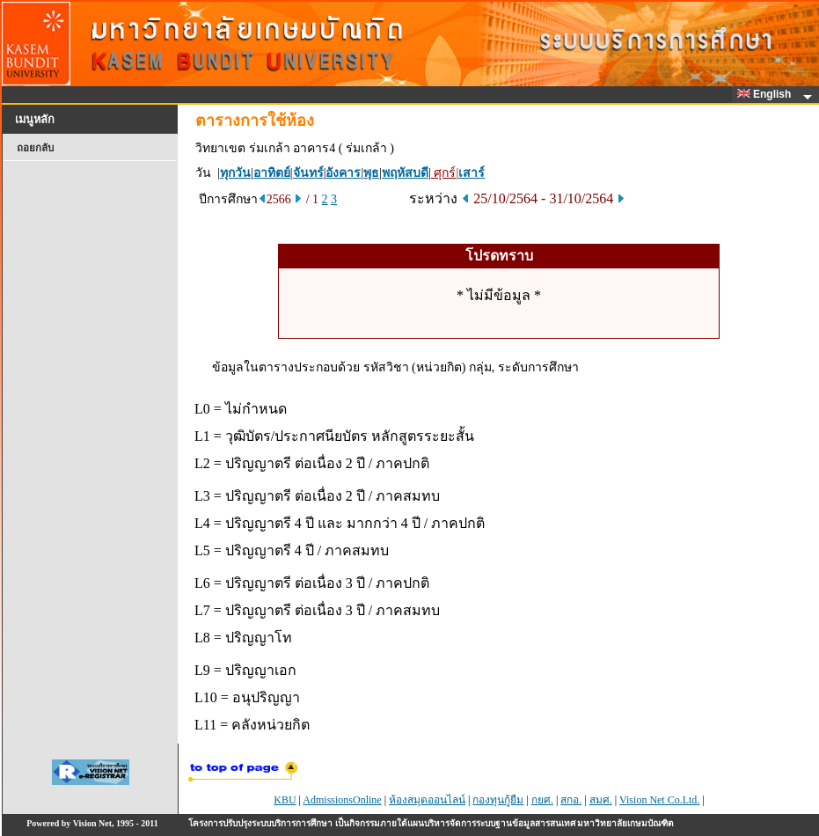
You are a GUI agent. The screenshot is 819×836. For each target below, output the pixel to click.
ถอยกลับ (35, 148)
